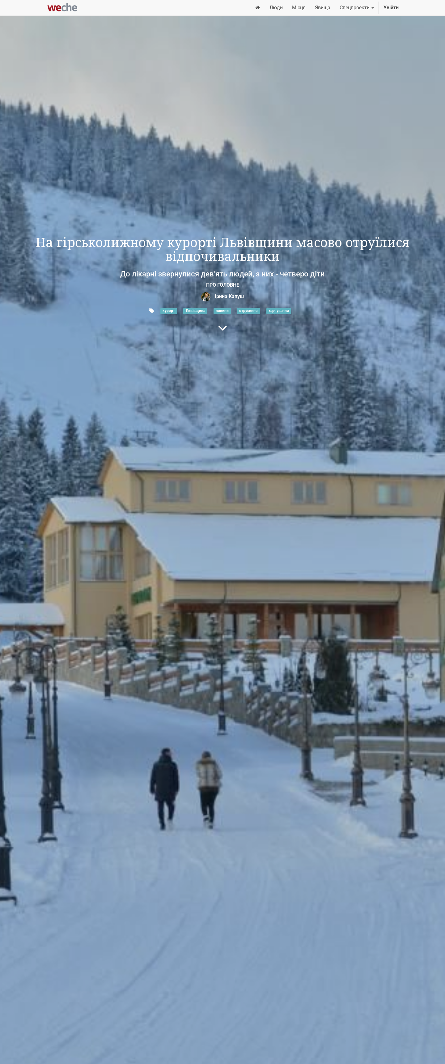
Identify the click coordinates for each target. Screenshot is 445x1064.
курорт (169, 311)
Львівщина (195, 311)
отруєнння (248, 311)
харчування (279, 311)
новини (222, 311)
